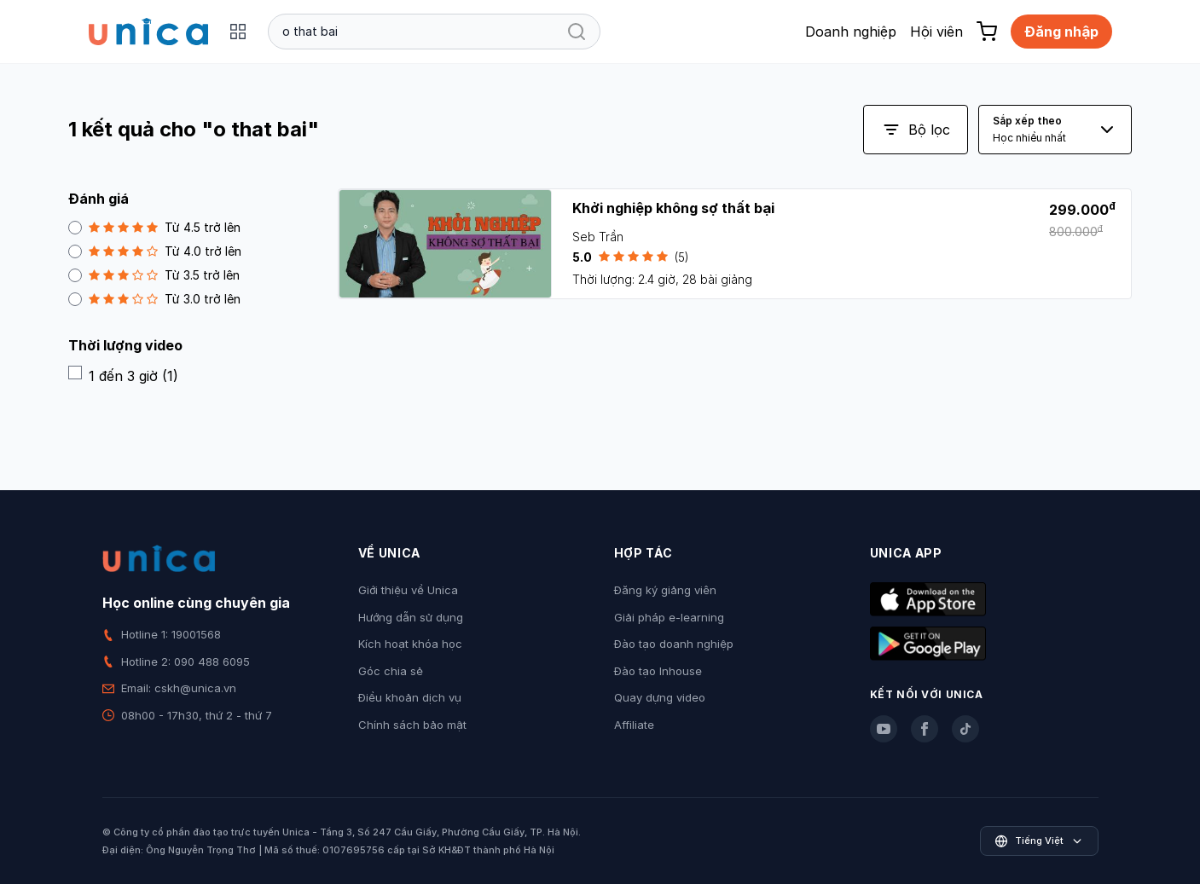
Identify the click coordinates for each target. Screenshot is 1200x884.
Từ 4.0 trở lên (154, 251)
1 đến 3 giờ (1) (123, 375)
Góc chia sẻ (390, 671)
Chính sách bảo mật (412, 724)
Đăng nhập (1061, 31)
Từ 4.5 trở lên (154, 227)
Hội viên (936, 31)
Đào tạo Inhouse (658, 671)
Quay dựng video (659, 697)
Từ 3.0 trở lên (154, 299)
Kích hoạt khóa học (410, 643)
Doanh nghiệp (850, 31)
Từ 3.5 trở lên (154, 275)
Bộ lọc (915, 129)
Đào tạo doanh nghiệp (673, 643)
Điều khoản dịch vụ (409, 697)
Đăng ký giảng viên (665, 590)
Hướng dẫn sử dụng (410, 617)
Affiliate (634, 724)
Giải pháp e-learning (669, 617)
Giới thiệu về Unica (408, 590)
